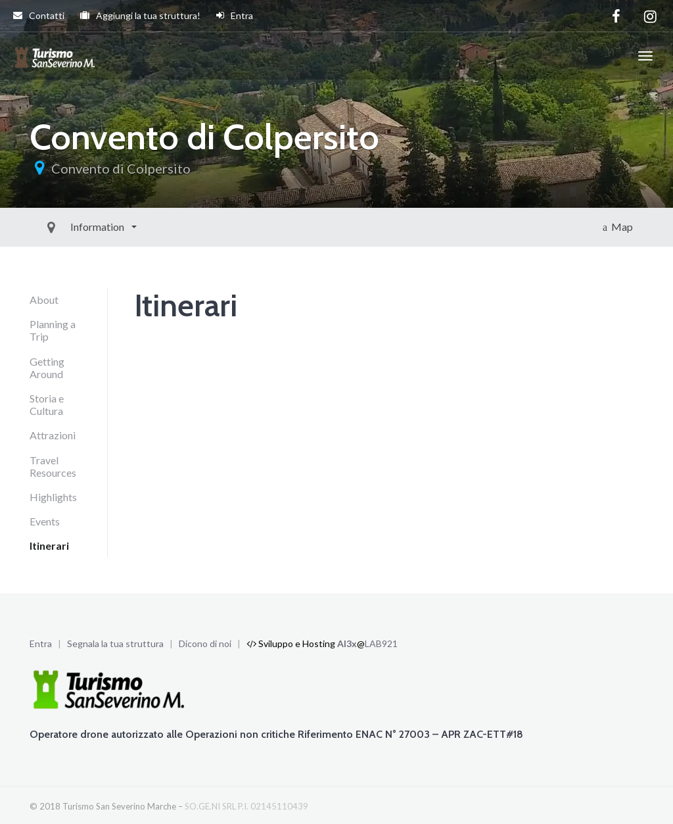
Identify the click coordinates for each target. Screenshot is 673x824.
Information (68, 226)
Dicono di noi (205, 643)
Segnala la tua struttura (115, 643)
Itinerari (49, 545)
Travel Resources (53, 466)
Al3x (347, 643)
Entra (234, 15)
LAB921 (381, 643)
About (44, 299)
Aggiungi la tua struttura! (140, 15)
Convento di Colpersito (121, 168)
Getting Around (47, 367)
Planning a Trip (53, 330)
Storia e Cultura (47, 404)
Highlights (53, 497)
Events (45, 521)
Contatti (38, 15)
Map (618, 226)
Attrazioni (53, 435)
